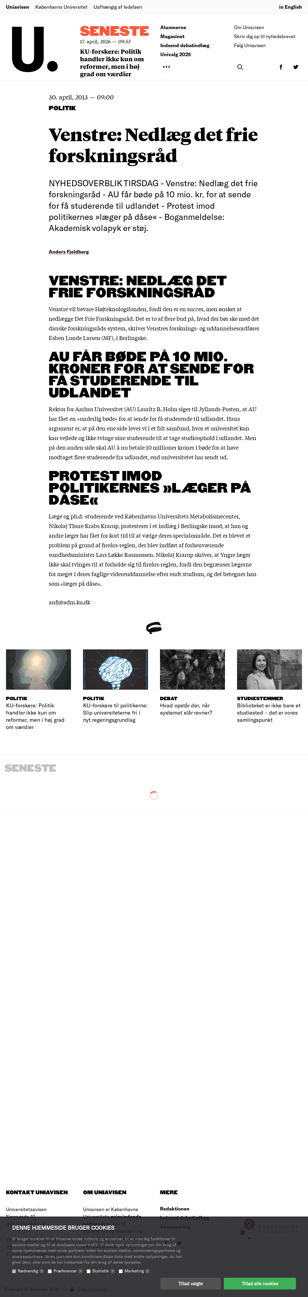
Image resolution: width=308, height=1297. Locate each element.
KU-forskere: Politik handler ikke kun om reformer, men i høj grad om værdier (112, 62)
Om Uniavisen (249, 27)
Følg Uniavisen (250, 45)
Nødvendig (31, 1270)
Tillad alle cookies (260, 1283)
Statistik (103, 1270)
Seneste (114, 31)
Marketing (137, 1270)
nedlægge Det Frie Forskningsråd (91, 318)
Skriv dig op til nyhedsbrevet (265, 36)
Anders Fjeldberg (69, 251)
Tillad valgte (190, 1283)
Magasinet (172, 36)
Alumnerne (173, 27)
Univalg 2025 (175, 54)
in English (290, 7)
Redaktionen (174, 1208)
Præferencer (68, 1270)
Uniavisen (17, 7)
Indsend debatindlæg (184, 45)
